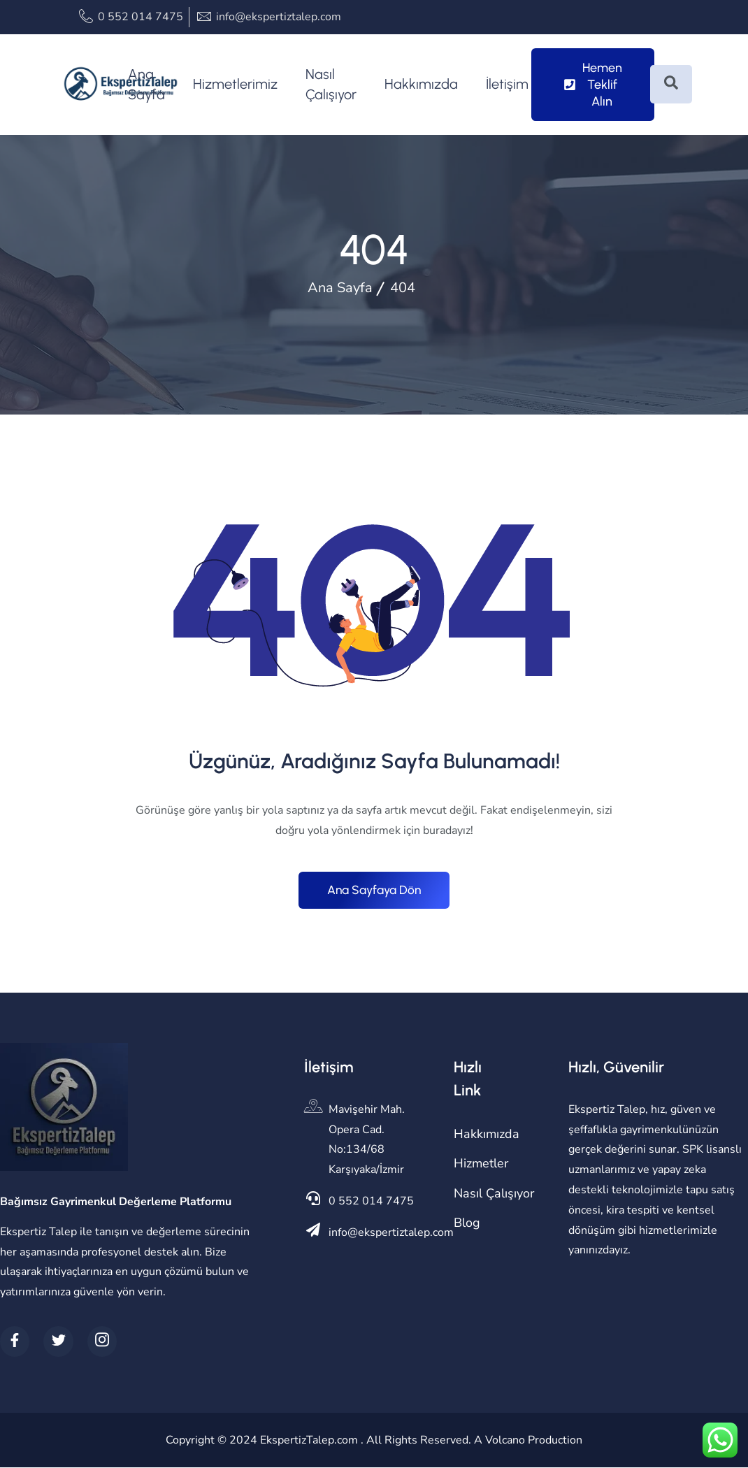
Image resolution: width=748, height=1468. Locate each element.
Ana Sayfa (146, 84)
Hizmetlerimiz (235, 83)
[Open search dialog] (671, 84)
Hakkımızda (421, 83)
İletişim (507, 83)
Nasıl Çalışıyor (331, 84)
